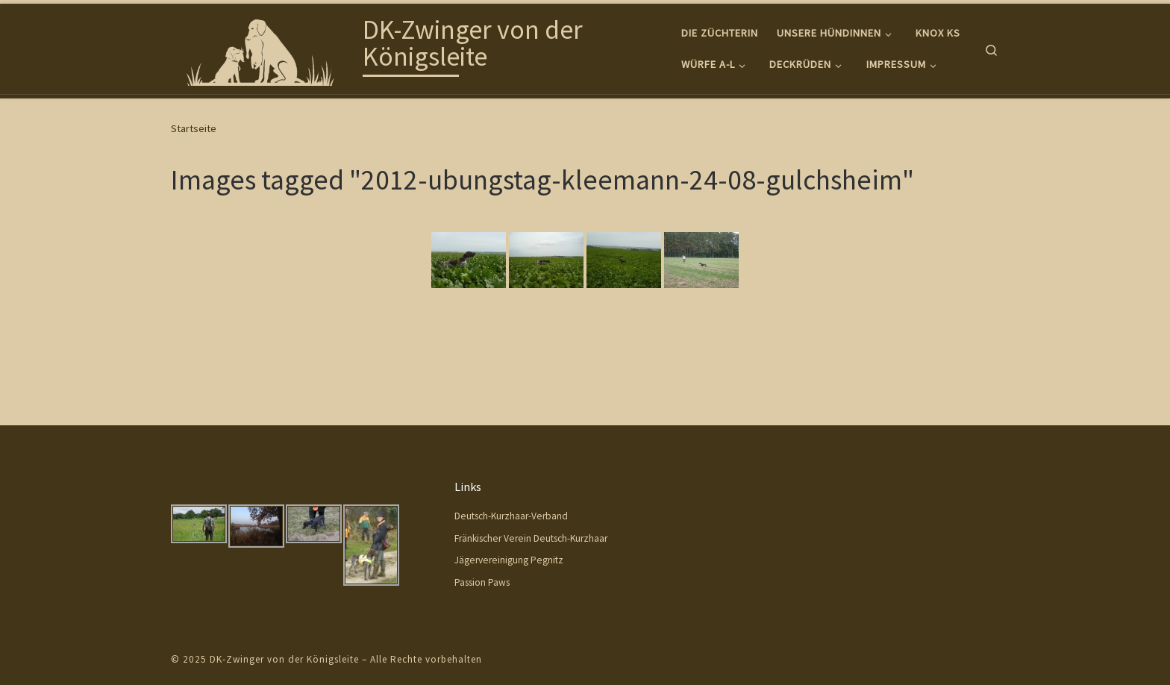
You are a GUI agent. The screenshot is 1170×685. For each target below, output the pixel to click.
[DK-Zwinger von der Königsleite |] (264, 46)
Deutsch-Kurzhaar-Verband (511, 516)
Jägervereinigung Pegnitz (508, 560)
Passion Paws (482, 582)
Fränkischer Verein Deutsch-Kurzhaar (530, 538)
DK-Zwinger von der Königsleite (284, 659)
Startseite (193, 128)
